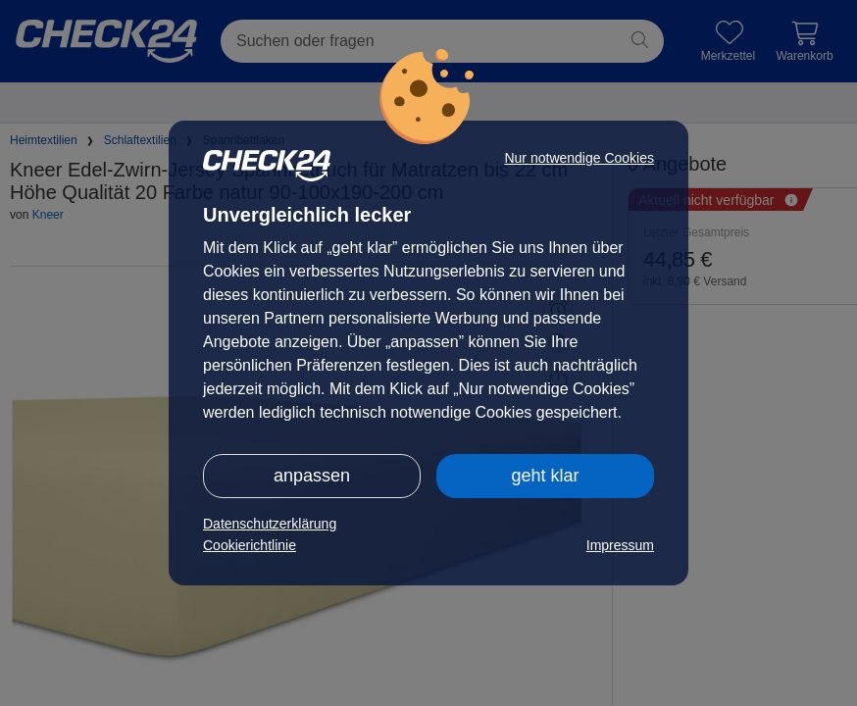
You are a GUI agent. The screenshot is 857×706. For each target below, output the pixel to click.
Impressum (620, 545)
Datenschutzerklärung (269, 523)
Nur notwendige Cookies (579, 158)
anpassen (312, 475)
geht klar (545, 475)
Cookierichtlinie (249, 545)
